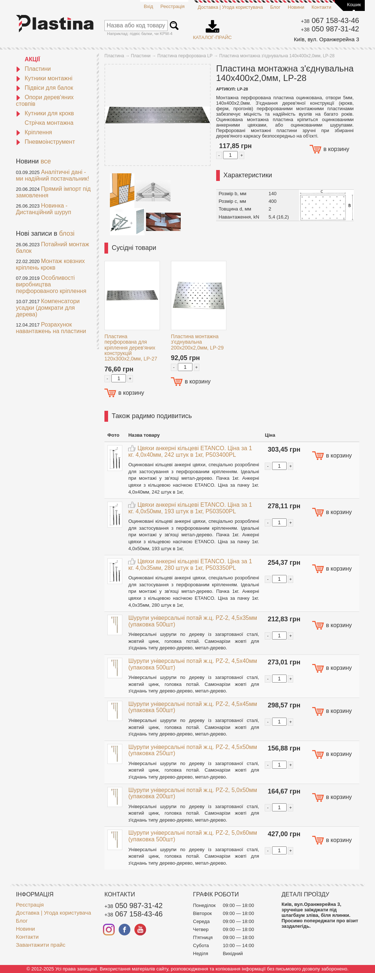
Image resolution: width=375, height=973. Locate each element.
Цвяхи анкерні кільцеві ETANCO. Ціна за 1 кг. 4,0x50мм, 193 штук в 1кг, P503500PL (190, 508)
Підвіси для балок (44, 88)
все (46, 161)
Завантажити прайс (40, 945)
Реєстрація (172, 6)
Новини (296, 7)
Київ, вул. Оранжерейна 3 (326, 39)
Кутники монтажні (44, 78)
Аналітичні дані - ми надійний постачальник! (52, 175)
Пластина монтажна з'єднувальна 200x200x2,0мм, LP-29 (197, 342)
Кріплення (34, 132)
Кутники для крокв (45, 113)
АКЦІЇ (32, 59)
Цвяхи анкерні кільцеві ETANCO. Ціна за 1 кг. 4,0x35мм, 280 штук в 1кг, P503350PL (190, 564)
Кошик (354, 4)
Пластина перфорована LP (185, 55)
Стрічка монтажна (49, 123)
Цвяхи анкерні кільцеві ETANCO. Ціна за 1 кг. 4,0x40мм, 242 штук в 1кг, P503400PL (190, 451)
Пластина (114, 55)
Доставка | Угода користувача (230, 7)
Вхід (148, 6)
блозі (66, 233)
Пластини (33, 69)
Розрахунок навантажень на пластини (51, 327)
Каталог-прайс (212, 27)
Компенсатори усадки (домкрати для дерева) (48, 307)
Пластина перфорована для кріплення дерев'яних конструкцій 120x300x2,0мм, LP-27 (130, 347)
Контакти (321, 7)
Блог (275, 7)
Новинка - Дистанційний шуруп (44, 208)
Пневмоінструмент (45, 142)
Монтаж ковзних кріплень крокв (50, 264)
